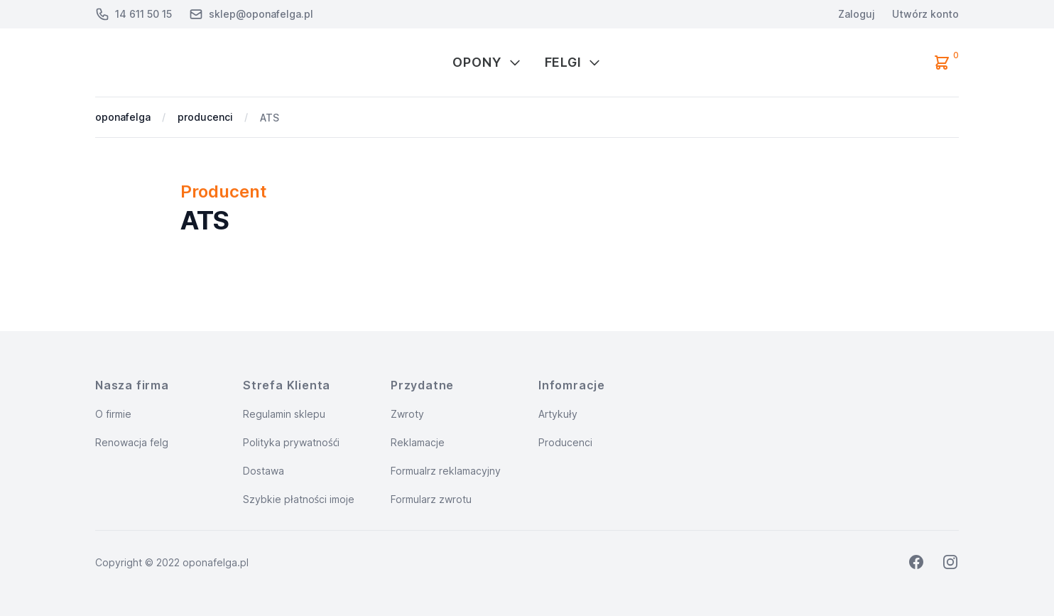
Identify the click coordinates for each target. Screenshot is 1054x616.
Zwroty (407, 414)
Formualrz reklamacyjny (446, 471)
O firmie (113, 414)
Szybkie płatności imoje (298, 499)
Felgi (573, 62)
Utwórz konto (925, 14)
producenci (205, 117)
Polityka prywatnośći (291, 442)
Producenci (565, 442)
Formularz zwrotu (431, 499)
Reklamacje (418, 442)
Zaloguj (856, 14)
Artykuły (557, 414)
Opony (487, 62)
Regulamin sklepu (284, 414)
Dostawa (263, 471)
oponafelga (123, 117)
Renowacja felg (131, 442)
